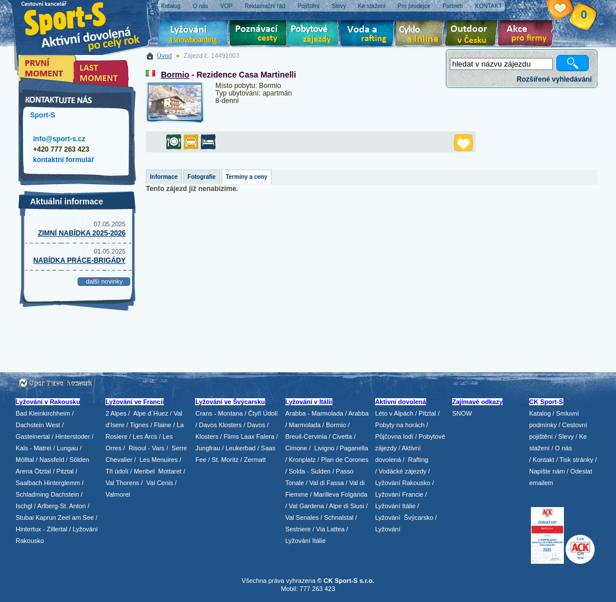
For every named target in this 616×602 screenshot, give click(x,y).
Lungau (67, 448)
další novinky (104, 281)
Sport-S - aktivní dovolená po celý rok (88, 24)
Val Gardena (306, 505)
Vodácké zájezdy (403, 471)
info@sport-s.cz (59, 139)
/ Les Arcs (143, 436)
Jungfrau (207, 448)
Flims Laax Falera (248, 436)
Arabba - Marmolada (314, 413)
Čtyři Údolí (263, 413)
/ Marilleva (324, 494)
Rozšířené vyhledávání (554, 79)
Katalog (540, 413)
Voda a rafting (369, 34)
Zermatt (255, 459)
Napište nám (547, 471)
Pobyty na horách (400, 424)
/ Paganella (352, 448)
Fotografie (202, 177)
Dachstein (65, 494)
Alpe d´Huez (151, 413)
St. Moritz (225, 459)
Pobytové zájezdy (315, 34)
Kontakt (543, 459)
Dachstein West (38, 424)
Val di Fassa (326, 482)
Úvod (164, 55)
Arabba (359, 413)
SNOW (462, 413)
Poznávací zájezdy (259, 34)
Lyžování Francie (399, 494)
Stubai (25, 517)
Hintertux (28, 529)
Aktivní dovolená (474, 34)
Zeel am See (76, 517)
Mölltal (25, 459)
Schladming (33, 494)
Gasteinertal (33, 436)
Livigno (324, 448)
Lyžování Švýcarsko (404, 517)
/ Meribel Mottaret (156, 471)
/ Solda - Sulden (308, 471)
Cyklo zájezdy (422, 34)
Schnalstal (339, 517)
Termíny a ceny (246, 177)
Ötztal (42, 471)
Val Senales (302, 517)
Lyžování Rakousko (403, 482)
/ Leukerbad (238, 448)
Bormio (175, 74)
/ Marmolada (303, 424)
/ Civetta (340, 436)
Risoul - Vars (146, 448)
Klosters (206, 436)
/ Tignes (137, 424)
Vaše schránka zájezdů (569, 10)
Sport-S (42, 115)
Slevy (566, 436)
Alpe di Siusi (346, 505)
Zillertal (58, 529)
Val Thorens (122, 482)
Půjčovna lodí (394, 436)
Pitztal (65, 471)
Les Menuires (159, 459)
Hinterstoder (72, 436)
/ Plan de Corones (342, 459)
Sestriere (298, 529)
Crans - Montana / (221, 413)
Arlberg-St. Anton (61, 505)
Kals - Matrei (34, 448)
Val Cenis (159, 482)
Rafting (418, 459)
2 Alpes (115, 413)
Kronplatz (302, 459)
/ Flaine (161, 424)
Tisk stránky (576, 459)
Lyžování (193, 34)
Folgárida (354, 494)
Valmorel (117, 494)
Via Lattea (330, 529)
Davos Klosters (220, 424)
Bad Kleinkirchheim (43, 413)
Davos (256, 424)
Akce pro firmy (529, 34)
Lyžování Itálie (305, 540)
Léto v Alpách (394, 413)
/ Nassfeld (50, 459)
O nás (563, 448)
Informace (164, 177)
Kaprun (45, 517)
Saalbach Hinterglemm (48, 482)
